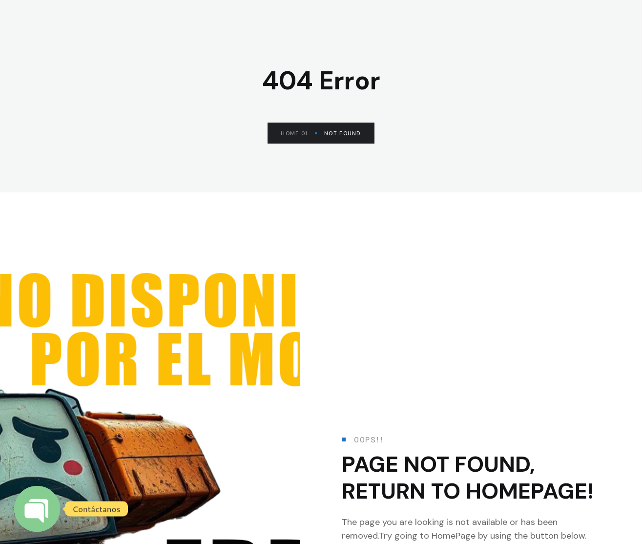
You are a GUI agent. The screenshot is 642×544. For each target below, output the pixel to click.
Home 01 (299, 133)
